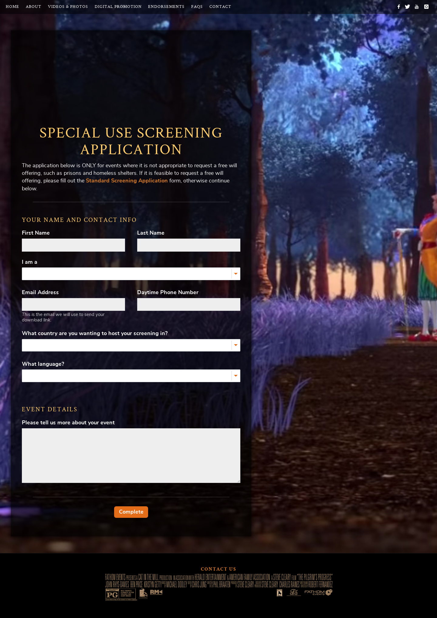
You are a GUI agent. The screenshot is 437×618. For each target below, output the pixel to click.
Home (12, 7)
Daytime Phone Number (167, 292)
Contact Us (218, 569)
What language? (43, 364)
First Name (36, 233)
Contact (220, 7)
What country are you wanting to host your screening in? (95, 333)
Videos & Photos (68, 7)
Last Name (150, 233)
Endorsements (166, 7)
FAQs (197, 7)
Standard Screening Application (127, 181)
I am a (29, 262)
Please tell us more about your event (68, 423)
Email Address (40, 292)
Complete (131, 512)
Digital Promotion (118, 7)
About (33, 7)
